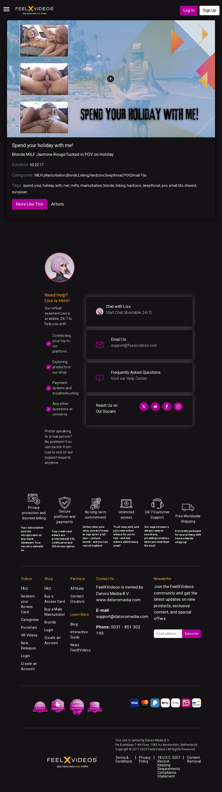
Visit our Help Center (129, 378)
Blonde (71, 175)
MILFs (39, 175)
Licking (83, 175)
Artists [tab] (57, 203)
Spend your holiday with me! (42, 145)
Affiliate (77, 589)
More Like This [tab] (29, 203)
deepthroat (151, 186)
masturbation (91, 186)
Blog (74, 624)
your (37, 186)
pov (164, 186)
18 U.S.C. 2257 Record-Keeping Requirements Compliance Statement (169, 767)
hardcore (134, 186)
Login (25, 656)
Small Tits (139, 175)
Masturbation (55, 175)
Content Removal (194, 759)
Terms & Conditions (123, 759)
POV (127, 175)
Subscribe (192, 633)
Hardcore (97, 175)
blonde (108, 186)
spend (28, 186)
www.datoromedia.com (118, 599)
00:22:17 (36, 165)
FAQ (24, 589)
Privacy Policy (145, 759)
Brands (50, 622)
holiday (48, 186)
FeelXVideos (182, 586)
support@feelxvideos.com (134, 345)
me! (66, 186)
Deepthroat (114, 175)
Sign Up (209, 10)
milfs (75, 186)
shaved (190, 186)
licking (120, 186)
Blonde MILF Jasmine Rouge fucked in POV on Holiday (63, 154)
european (19, 192)
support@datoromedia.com (122, 616)
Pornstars (29, 627)
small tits (176, 186)
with (58, 186)
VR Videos (29, 635)
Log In (188, 10)
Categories (30, 620)
